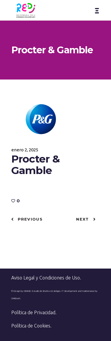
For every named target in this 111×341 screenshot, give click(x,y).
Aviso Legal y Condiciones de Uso (45, 277)
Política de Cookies (30, 325)
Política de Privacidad (33, 312)
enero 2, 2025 (24, 149)
